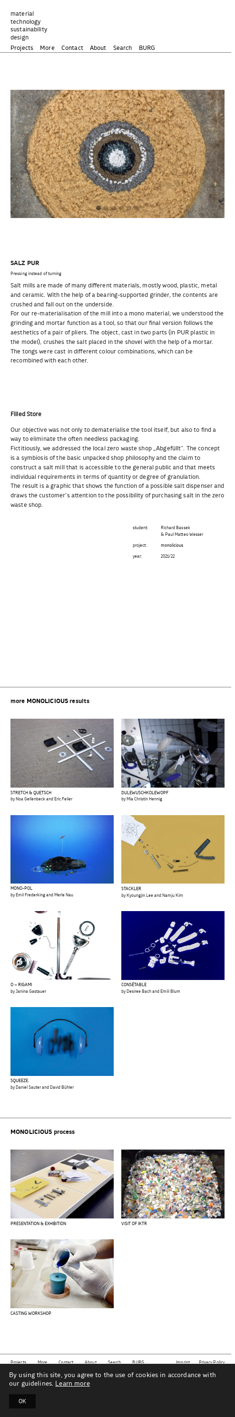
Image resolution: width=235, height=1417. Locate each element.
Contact (72, 48)
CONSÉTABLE (134, 985)
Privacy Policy (212, 1362)
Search (122, 48)
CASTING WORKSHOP (30, 1314)
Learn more (72, 1383)
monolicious (172, 545)
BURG (147, 48)
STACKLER (131, 889)
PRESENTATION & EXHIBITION (38, 1224)
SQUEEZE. (19, 1081)
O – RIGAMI (21, 985)
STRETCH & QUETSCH (30, 793)
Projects (21, 48)
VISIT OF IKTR (134, 1224)
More (47, 48)
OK (22, 1401)
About (98, 48)
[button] (98, 209)
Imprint (183, 1362)
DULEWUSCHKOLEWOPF (144, 793)
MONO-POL (21, 888)
